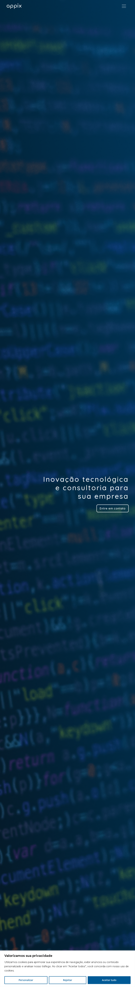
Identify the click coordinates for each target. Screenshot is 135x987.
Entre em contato (113, 508)
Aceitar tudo (109, 980)
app (14, 6)
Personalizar (26, 980)
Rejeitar (67, 980)
